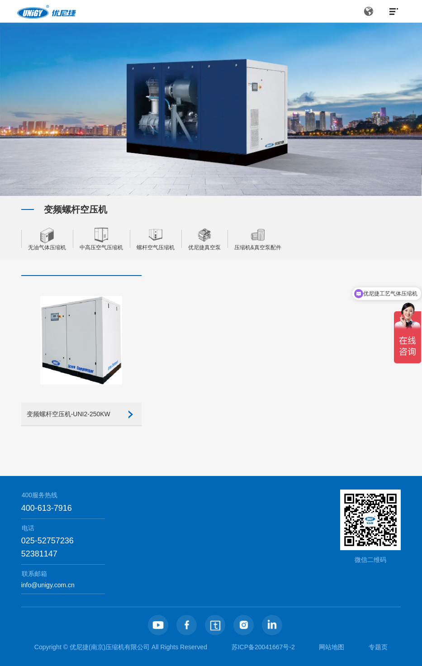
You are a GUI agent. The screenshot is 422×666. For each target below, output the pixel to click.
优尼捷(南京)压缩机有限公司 (110, 647)
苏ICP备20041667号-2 (263, 647)
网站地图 (331, 647)
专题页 (378, 647)
